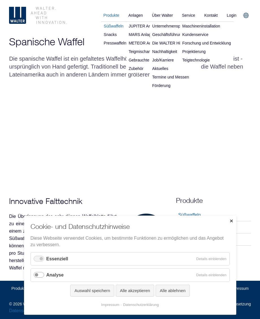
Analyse (55, 275)
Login (231, 15)
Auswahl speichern (92, 290)
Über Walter (162, 15)
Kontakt (211, 15)
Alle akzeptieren (135, 290)
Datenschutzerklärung (141, 305)
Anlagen (135, 15)
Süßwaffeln (189, 214)
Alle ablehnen (173, 290)
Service (188, 15)
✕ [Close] (231, 221)
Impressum (239, 288)
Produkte (111, 15)
